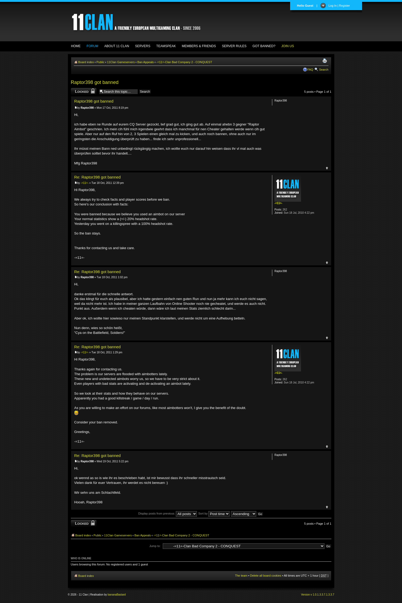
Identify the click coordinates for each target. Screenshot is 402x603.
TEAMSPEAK (166, 46)
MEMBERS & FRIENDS (199, 46)
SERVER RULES (234, 46)
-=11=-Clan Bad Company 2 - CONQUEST (184, 62)
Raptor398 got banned (95, 82)
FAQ (310, 69)
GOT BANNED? (264, 46)
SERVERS (142, 46)
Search (323, 69)
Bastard (120, 594)
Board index (86, 62)
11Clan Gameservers (121, 62)
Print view (325, 61)
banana (112, 594)
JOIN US (287, 46)
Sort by (214, 513)
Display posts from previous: (167, 513)
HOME (76, 46)
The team (241, 575)
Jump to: (155, 546)
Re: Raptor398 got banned (97, 177)
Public (100, 62)
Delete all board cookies (265, 575)
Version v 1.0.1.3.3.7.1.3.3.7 (317, 594)
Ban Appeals (145, 62)
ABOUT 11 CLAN (116, 46)
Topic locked (83, 91)
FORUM (92, 46)
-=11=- (84, 182)
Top (327, 168)
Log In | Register (339, 5)
